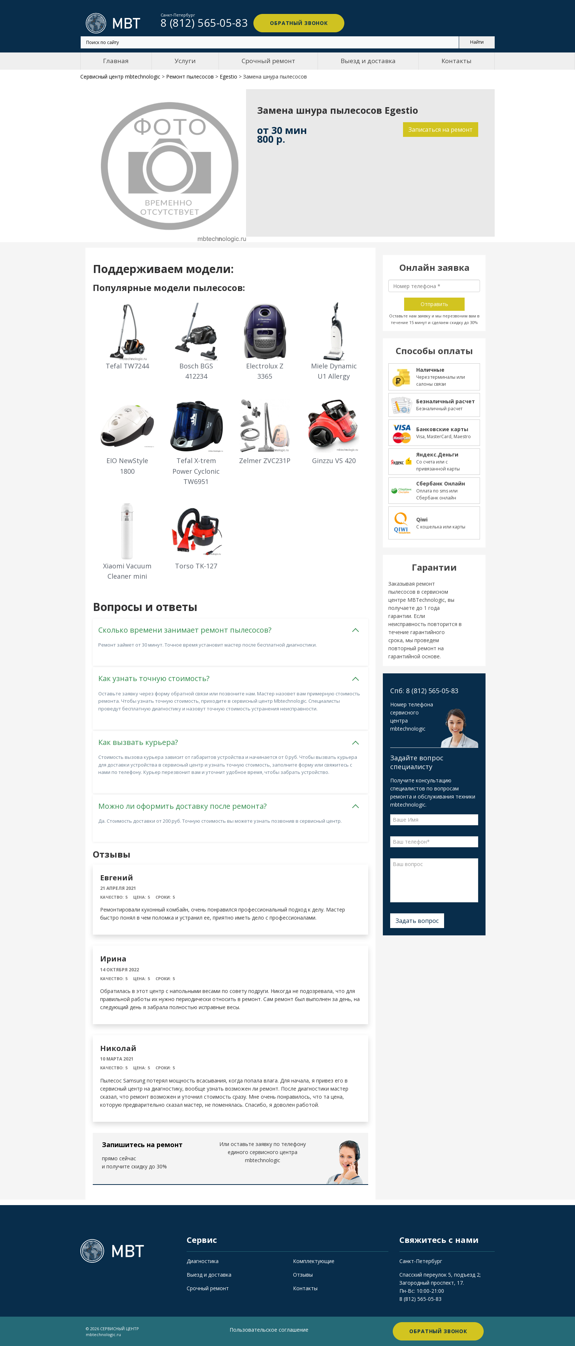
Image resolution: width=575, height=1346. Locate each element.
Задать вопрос (417, 921)
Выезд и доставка (368, 61)
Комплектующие (313, 1261)
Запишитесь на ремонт (142, 1144)
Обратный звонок (298, 22)
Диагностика (203, 1261)
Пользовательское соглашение (269, 1329)
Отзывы (303, 1274)
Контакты (457, 61)
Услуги (185, 61)
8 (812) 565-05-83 (420, 1298)
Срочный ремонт (268, 61)
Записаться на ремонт (441, 129)
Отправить (434, 304)
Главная (116, 61)
